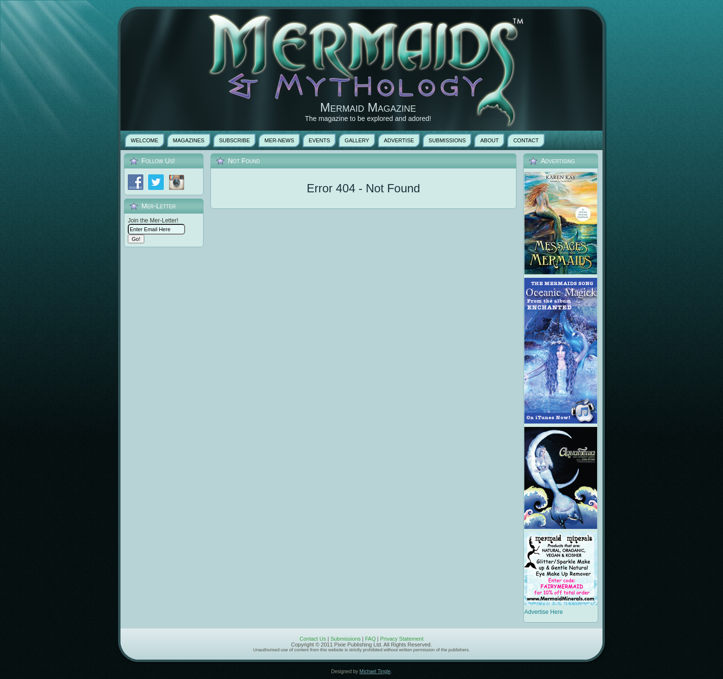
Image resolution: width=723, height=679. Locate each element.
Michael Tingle (375, 671)
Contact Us (312, 639)
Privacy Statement (401, 639)
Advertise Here (543, 612)
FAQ (370, 639)
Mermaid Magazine (368, 107)
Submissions (345, 639)
